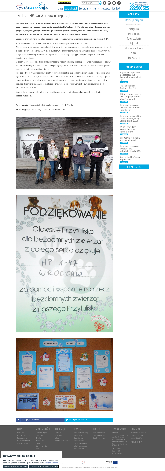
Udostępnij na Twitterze (78, 419)
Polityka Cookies (51, 463)
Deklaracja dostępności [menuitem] (23, 440)
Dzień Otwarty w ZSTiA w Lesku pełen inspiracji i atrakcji (130, 139)
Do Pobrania (134, 57)
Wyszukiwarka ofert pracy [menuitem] (81, 432)
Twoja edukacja (134, 38)
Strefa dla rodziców (134, 48)
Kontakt (135, 429)
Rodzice (97, 429)
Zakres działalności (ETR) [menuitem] (24, 443)
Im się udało (133, 29)
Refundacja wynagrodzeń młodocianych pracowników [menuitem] (119, 440)
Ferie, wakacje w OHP (134, 24)
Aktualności (43, 429)
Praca (77, 429)
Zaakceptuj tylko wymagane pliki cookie (44, 466)
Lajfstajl (134, 43)
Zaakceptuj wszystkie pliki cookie (15, 466)
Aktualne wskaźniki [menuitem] (79, 448)
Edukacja (60, 429)
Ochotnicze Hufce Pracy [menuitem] (23, 435)
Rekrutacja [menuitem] (58, 432)
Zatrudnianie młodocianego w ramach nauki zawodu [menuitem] (120, 436)
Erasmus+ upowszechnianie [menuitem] (62, 440)
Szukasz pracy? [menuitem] (78, 435)
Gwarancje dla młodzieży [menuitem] (80, 443)
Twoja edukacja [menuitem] (40, 440)
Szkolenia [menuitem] (57, 438)
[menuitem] (60, 8)
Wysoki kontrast (64, 3)
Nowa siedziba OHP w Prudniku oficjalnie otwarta (130, 158)
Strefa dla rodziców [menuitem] (41, 446)
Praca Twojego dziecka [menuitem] (99, 435)
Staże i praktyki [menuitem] (116, 451)
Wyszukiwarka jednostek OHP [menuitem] (139, 432)
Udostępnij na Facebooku (30, 419)
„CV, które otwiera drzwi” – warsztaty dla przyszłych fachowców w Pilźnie (128, 129)
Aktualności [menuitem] (115, 432)
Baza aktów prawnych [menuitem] (118, 453)
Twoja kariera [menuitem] (39, 438)
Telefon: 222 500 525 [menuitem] (137, 438)
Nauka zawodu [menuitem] (59, 435)
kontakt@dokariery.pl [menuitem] (137, 435)
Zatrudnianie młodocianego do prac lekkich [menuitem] (119, 445)
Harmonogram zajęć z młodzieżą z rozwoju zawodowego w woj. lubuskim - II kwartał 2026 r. (130, 118)
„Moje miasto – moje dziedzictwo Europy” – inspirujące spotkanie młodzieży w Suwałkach (130, 96)
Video (133, 53)
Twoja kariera (134, 33)
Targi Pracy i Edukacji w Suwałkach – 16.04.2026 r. (129, 86)
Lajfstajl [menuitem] (38, 443)
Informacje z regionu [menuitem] (41, 432)
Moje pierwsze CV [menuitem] (79, 440)
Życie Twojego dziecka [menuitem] (99, 438)
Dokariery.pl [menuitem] (20, 432)
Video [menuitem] (37, 448)
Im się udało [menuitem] (39, 435)
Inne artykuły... (134, 167)
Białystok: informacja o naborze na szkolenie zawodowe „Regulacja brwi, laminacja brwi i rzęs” (130, 76)
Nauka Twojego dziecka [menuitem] (99, 432)
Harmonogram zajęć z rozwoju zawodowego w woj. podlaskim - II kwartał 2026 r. (130, 107)
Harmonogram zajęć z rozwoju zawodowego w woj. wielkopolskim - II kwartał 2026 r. (130, 148)
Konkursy (136, 442)
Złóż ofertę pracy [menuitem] (116, 448)
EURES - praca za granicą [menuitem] (80, 446)
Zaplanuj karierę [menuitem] (78, 438)
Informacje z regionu (133, 20)
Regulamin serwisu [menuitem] (22, 438)
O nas (20, 429)
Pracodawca (119, 429)
